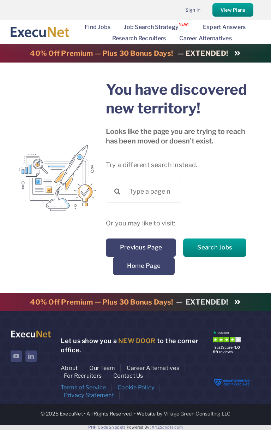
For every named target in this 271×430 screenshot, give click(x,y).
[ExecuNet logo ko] (31, 332)
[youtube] (16, 356)
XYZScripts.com (167, 427)
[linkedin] (31, 356)
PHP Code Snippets (107, 427)
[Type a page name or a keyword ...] (143, 191)
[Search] (117, 191)
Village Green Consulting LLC (197, 414)
